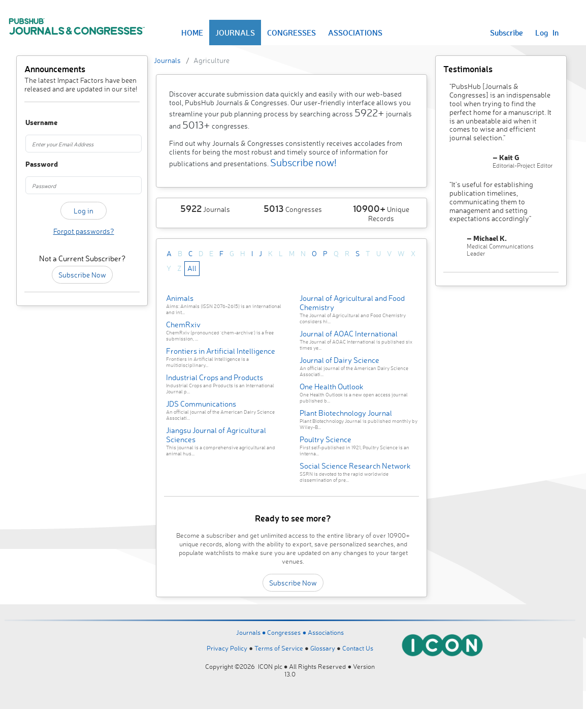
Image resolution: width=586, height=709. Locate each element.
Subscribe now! (303, 162)
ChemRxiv (183, 324)
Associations (326, 632)
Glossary (322, 648)
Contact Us (357, 648)
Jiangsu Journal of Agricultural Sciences (216, 434)
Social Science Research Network (355, 466)
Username (33, 122)
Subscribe (506, 32)
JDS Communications (201, 404)
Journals (167, 60)
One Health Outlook (332, 386)
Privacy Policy (227, 648)
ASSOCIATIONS (355, 32)
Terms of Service (278, 648)
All (192, 268)
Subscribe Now (82, 274)
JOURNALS (235, 32)
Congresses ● (287, 632)
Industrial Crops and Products (214, 377)
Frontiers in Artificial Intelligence (220, 351)
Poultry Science (325, 439)
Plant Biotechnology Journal (346, 413)
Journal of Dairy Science (339, 360)
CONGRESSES (291, 32)
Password (33, 164)
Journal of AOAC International (349, 333)
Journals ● (252, 632)
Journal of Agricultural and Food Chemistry (352, 302)
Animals (179, 298)
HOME (192, 32)
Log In (547, 32)
